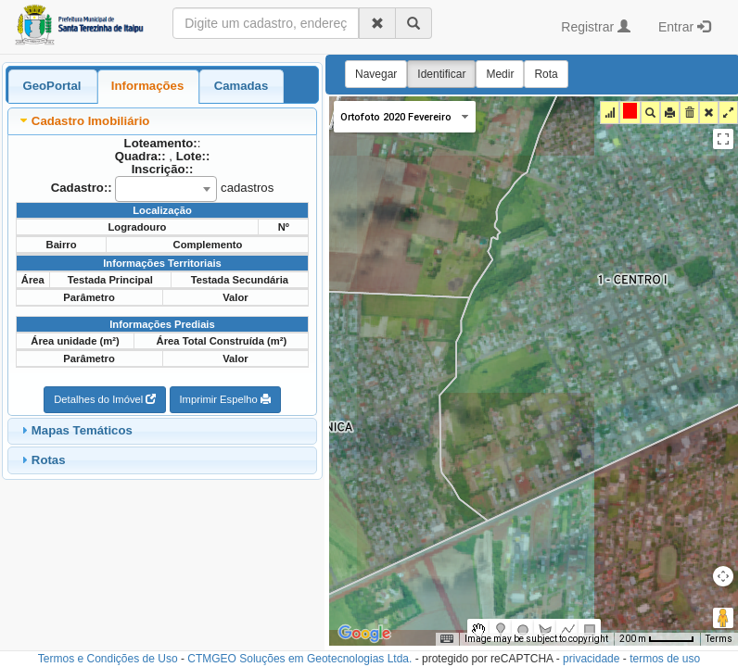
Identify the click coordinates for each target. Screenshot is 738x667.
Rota (545, 74)
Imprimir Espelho (225, 399)
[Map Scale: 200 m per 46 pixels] (657, 639)
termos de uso (665, 658)
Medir (500, 74)
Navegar (376, 74)
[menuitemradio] (478, 630)
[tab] (52, 86)
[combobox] (166, 189)
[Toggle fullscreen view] (723, 139)
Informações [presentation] (147, 86)
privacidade (591, 658)
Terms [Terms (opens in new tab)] (719, 639)
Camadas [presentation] (241, 86)
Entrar (684, 26)
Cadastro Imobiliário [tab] (83, 120)
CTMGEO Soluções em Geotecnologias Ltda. (299, 658)
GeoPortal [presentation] (51, 86)
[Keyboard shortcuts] (446, 639)
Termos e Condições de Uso (108, 658)
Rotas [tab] (41, 459)
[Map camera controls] (723, 576)
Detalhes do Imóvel (105, 399)
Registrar (595, 26)
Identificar (441, 74)
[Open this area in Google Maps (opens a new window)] (364, 634)
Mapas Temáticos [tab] (75, 429)
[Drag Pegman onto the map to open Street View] (723, 618)
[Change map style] (405, 116)
